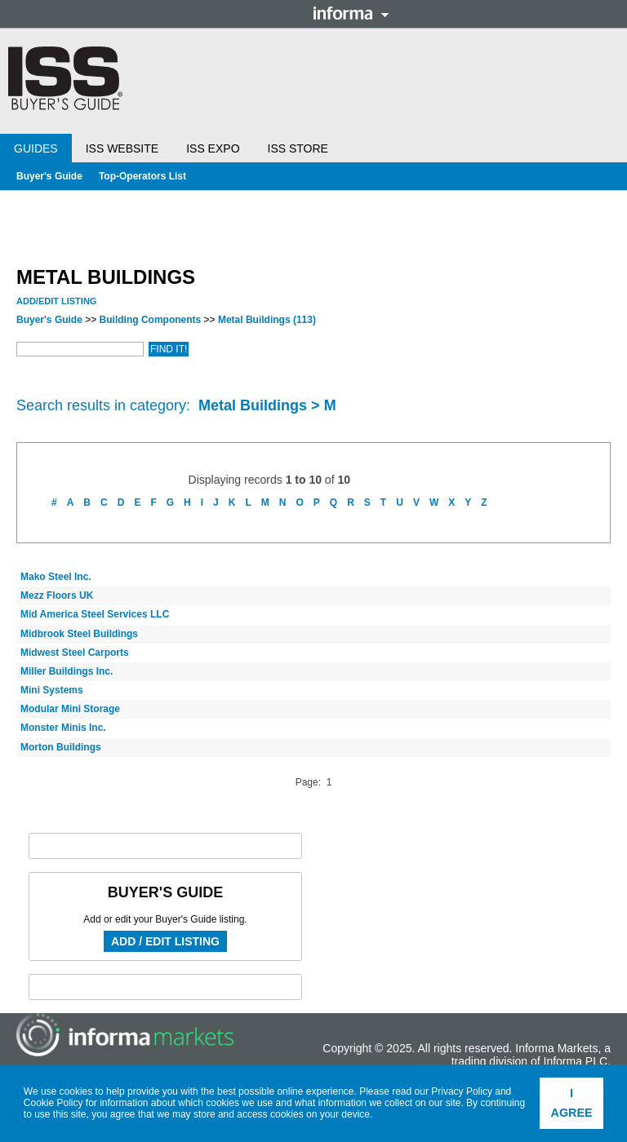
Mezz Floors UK (56, 595)
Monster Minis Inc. (63, 727)
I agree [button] (572, 1103)
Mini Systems (51, 690)
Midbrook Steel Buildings (79, 634)
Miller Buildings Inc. (66, 671)
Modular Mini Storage (70, 709)
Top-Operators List (142, 176)
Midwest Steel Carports (74, 652)
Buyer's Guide (49, 176)
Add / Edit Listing (165, 941)
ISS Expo (212, 148)
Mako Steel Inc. (55, 576)
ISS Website (122, 148)
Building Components (151, 319)
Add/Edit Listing (56, 301)
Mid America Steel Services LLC (94, 614)
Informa (351, 13)
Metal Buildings (267, 319)
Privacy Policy (461, 1091)
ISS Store (298, 148)
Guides (36, 148)
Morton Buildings (60, 747)
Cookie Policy (53, 1103)
